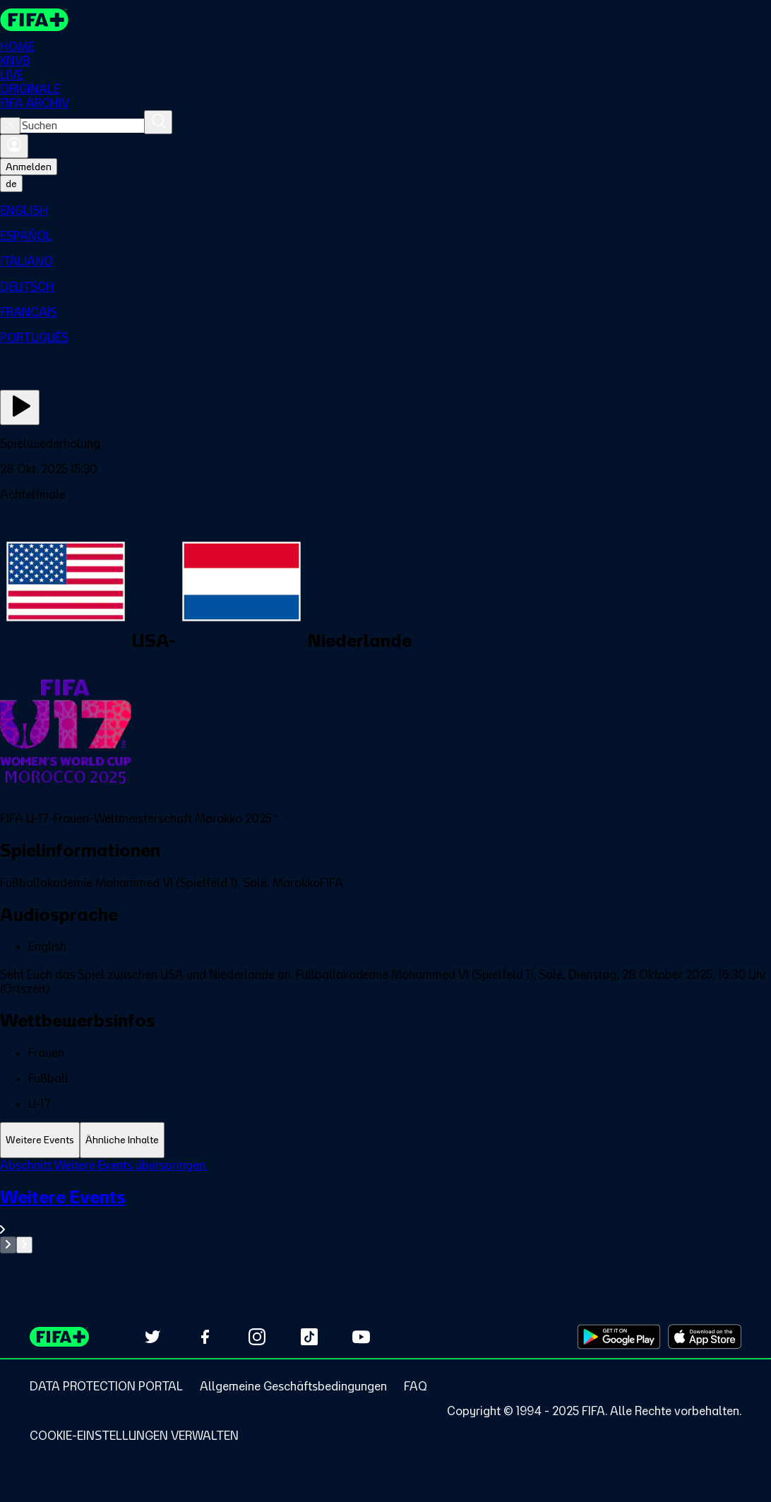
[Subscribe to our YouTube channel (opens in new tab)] (361, 1336)
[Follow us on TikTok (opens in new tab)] (309, 1336)
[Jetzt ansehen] (20, 407)
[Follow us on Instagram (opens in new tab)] (257, 1336)
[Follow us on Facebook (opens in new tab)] (204, 1336)
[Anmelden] (14, 146)
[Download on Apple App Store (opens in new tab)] (704, 1336)
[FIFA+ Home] (34, 20)
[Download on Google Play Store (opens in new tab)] (619, 1336)
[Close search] (10, 125)
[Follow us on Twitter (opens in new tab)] (152, 1336)
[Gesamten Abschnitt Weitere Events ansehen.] (385, 1211)
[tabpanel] (385, 1205)
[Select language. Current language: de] (11, 183)
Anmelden (29, 166)
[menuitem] (385, 210)
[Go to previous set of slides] (8, 1244)
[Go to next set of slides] (24, 1244)
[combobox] (82, 126)
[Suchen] (158, 122)
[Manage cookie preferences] (134, 1435)
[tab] (40, 1140)
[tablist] (385, 1140)
